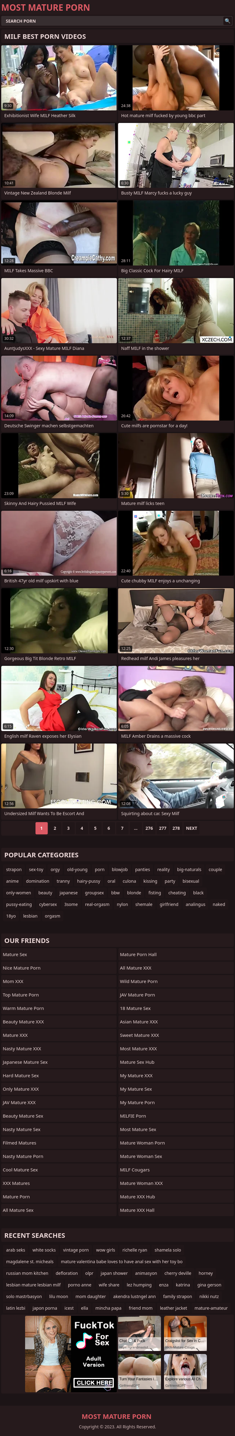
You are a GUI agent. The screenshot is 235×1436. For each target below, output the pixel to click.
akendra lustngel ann (134, 1296)
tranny (63, 881)
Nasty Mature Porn (23, 1156)
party (170, 881)
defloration (67, 1273)
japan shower (114, 1273)
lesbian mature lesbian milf (33, 1285)
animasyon (146, 1273)
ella (84, 1308)
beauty (45, 893)
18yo (11, 916)
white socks (44, 1250)
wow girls (105, 1250)
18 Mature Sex (135, 1008)
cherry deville (178, 1273)
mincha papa (108, 1308)
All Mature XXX (135, 968)
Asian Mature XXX (139, 1022)
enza (164, 1285)
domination (37, 881)
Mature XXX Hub (137, 1196)
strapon (14, 869)
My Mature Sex (136, 1089)
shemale (143, 904)
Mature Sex (15, 954)
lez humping (139, 1285)
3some (71, 904)
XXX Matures (16, 1183)
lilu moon (58, 1296)
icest (69, 1308)
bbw (115, 893)
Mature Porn (16, 1196)
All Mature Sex (18, 1210)
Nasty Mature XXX (22, 1048)
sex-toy (36, 869)
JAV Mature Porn (137, 995)
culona (129, 881)
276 (149, 828)
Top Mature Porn (21, 995)
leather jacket (173, 1308)
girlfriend (169, 904)
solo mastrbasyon (24, 1296)
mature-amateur (211, 1308)
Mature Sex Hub (137, 1062)
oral (111, 881)
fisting (154, 893)
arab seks (15, 1250)
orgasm (52, 916)
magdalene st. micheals (30, 1261)
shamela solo (168, 1250)
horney (206, 1273)
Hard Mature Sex (21, 1075)
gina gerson (209, 1285)
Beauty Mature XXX (23, 1022)
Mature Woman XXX (141, 1183)
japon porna (45, 1308)
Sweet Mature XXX (139, 1035)
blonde (134, 893)
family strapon (177, 1296)
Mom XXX (13, 981)
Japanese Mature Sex (25, 1062)
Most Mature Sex (138, 1129)
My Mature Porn (137, 1102)
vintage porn (76, 1250)
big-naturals (189, 869)
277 (162, 828)
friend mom (141, 1308)
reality (163, 869)
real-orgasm (97, 904)
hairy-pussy (88, 881)
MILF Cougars (135, 1170)
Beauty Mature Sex (23, 1116)
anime (12, 881)
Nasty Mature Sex (21, 1129)
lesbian (30, 916)
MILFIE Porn (133, 1116)
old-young (77, 869)
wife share (109, 1285)
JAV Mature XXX (19, 1102)
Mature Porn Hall (138, 954)
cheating (177, 893)
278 (176, 828)
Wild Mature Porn (139, 981)
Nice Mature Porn (21, 968)
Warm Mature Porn (23, 1008)
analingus (195, 904)
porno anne (79, 1285)
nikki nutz (209, 1296)
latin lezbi (15, 1308)
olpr (89, 1273)
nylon (122, 904)
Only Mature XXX (21, 1089)
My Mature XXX (136, 1075)
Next (191, 828)
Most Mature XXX (138, 1048)
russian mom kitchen (27, 1273)
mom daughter (91, 1296)
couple (215, 869)
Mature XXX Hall (137, 1210)
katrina (183, 1285)
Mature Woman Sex (141, 1156)
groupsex (94, 893)
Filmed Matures (19, 1143)
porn (100, 869)
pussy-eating (19, 904)
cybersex (48, 904)
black (198, 893)
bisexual (191, 881)
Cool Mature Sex (20, 1170)
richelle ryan (134, 1250)
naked (219, 904)
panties (142, 869)
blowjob (120, 869)
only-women (18, 893)
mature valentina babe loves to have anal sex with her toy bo (122, 1261)
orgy (55, 869)
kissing (150, 881)
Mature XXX (15, 1035)
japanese (69, 893)
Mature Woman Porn (142, 1143)
